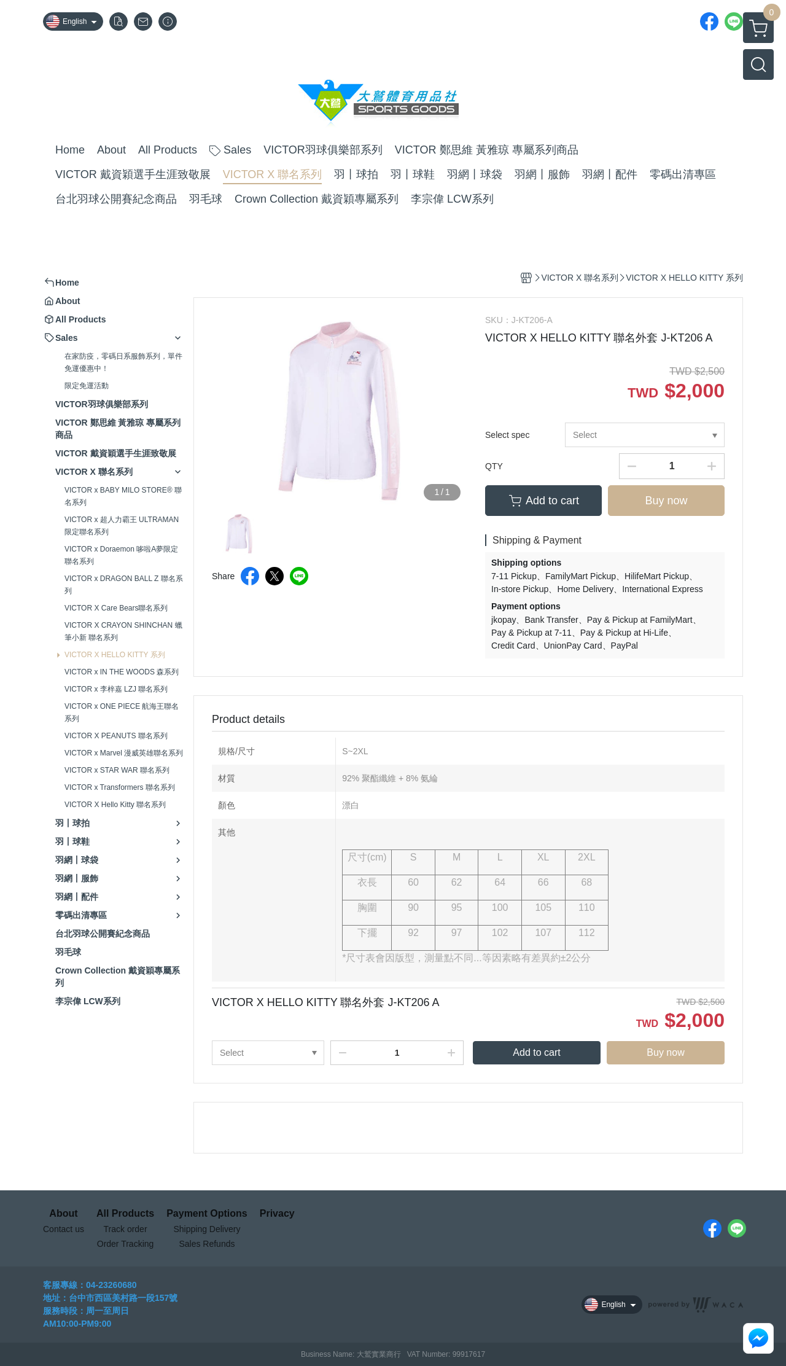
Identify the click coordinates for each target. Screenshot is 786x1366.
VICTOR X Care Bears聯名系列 (116, 608)
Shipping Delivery (206, 1229)
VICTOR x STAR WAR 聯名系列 (116, 770)
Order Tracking (125, 1243)
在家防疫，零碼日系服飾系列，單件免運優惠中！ (123, 362)
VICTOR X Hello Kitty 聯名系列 (115, 804)
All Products (125, 1214)
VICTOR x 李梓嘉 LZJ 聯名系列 (116, 689)
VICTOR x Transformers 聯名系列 (119, 787)
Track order (125, 1229)
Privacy (277, 1214)
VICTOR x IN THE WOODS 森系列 (121, 672)
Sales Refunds (207, 1243)
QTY (494, 466)
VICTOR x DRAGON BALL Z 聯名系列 (123, 584)
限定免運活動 (86, 385)
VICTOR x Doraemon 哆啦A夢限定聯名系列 (121, 555)
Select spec (507, 435)
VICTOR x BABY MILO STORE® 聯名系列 (123, 496)
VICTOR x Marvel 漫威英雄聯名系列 (123, 753)
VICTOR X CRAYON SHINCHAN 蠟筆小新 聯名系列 (123, 631)
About (63, 1214)
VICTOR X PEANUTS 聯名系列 (116, 736)
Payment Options (206, 1214)
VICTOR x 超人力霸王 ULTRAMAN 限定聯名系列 (121, 525)
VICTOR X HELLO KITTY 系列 (114, 654)
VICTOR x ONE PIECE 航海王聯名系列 (121, 712)
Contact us (63, 1229)
